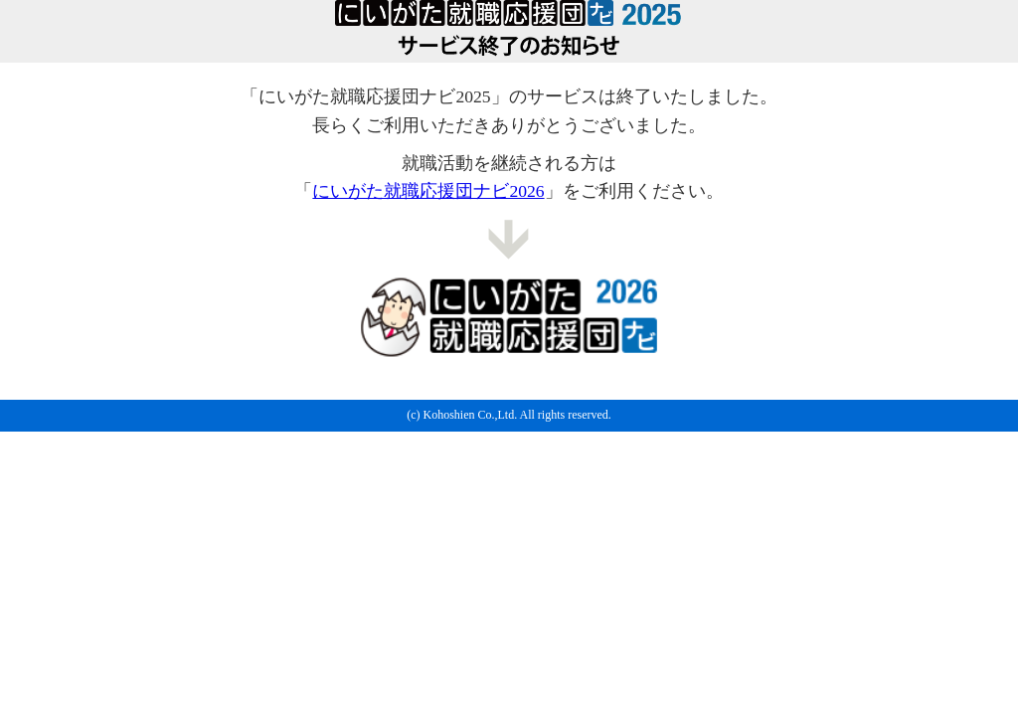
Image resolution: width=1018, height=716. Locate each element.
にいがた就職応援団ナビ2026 (428, 191)
